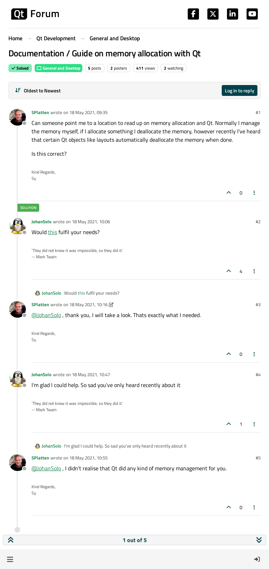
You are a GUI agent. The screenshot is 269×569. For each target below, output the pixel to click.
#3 (258, 304)
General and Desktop (58, 68)
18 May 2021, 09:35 (88, 112)
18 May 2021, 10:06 (91, 221)
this (52, 232)
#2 (258, 221)
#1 (258, 112)
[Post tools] (254, 192)
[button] (10, 559)
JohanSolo (41, 221)
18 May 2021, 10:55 (88, 457)
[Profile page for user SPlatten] (17, 117)
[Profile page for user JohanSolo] (17, 226)
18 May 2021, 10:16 (88, 304)
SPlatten (40, 112)
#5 (258, 457)
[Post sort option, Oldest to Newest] (38, 90)
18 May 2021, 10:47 (91, 374)
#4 (258, 374)
